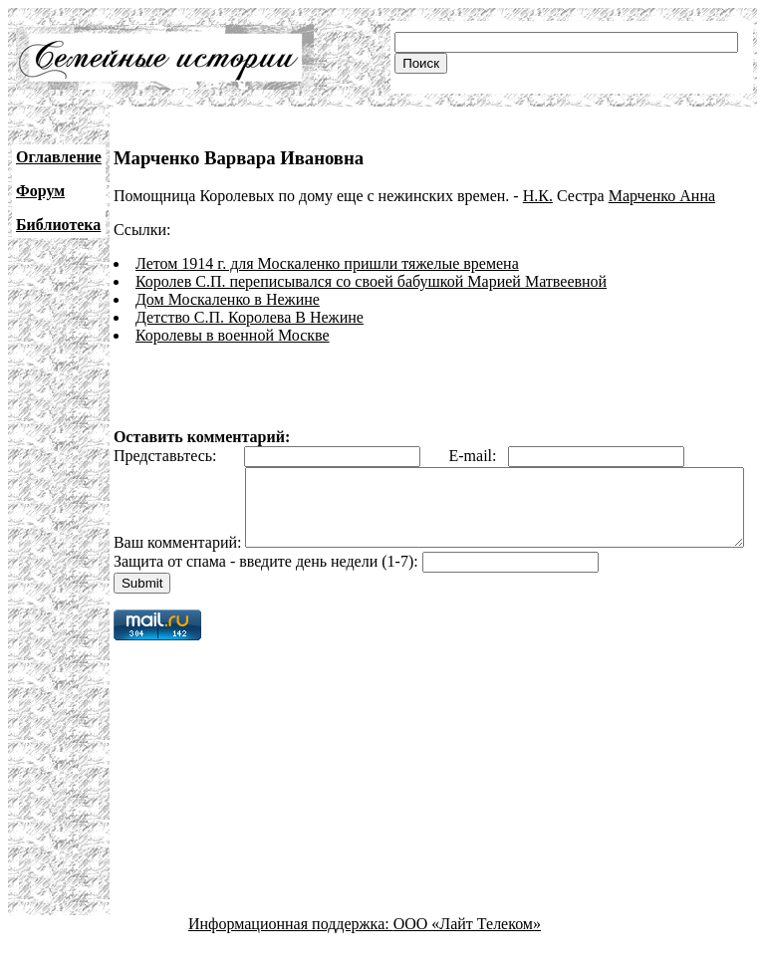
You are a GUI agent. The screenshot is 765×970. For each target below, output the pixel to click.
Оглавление (59, 156)
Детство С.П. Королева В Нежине (249, 317)
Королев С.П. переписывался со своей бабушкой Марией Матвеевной (371, 281)
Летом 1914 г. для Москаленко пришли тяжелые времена (327, 263)
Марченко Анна (662, 195)
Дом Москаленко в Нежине (227, 299)
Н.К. (538, 195)
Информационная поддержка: (290, 952)
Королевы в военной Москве (232, 335)
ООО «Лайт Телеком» (467, 952)
